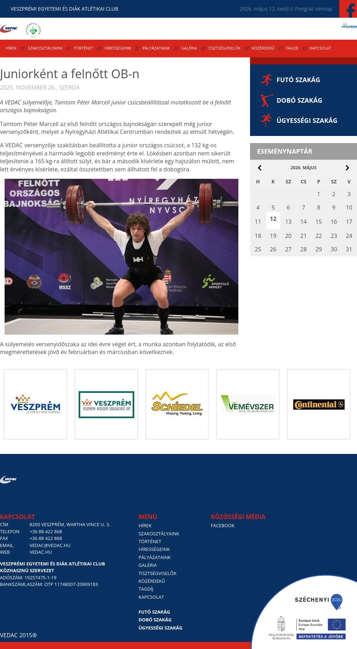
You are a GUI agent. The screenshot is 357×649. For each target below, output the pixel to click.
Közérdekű (263, 48)
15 (319, 222)
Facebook (222, 525)
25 (258, 249)
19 (273, 236)
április (259, 167)
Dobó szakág (299, 100)
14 (303, 222)
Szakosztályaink (45, 48)
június (347, 167)
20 (288, 236)
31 (349, 249)
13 (288, 222)
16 (333, 222)
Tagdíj (292, 48)
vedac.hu (40, 552)
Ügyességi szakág (307, 120)
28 (303, 249)
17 (349, 222)
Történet (84, 48)
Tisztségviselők (224, 48)
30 (333, 249)
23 (333, 236)
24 (349, 236)
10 (349, 207)
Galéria (189, 48)
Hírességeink (117, 48)
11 (258, 222)
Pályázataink (156, 48)
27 (288, 249)
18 (258, 236)
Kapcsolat (320, 48)
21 (303, 236)
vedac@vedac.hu (49, 545)
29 (319, 249)
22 (319, 236)
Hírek (11, 48)
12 (273, 219)
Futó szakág (298, 79)
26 (273, 249)
